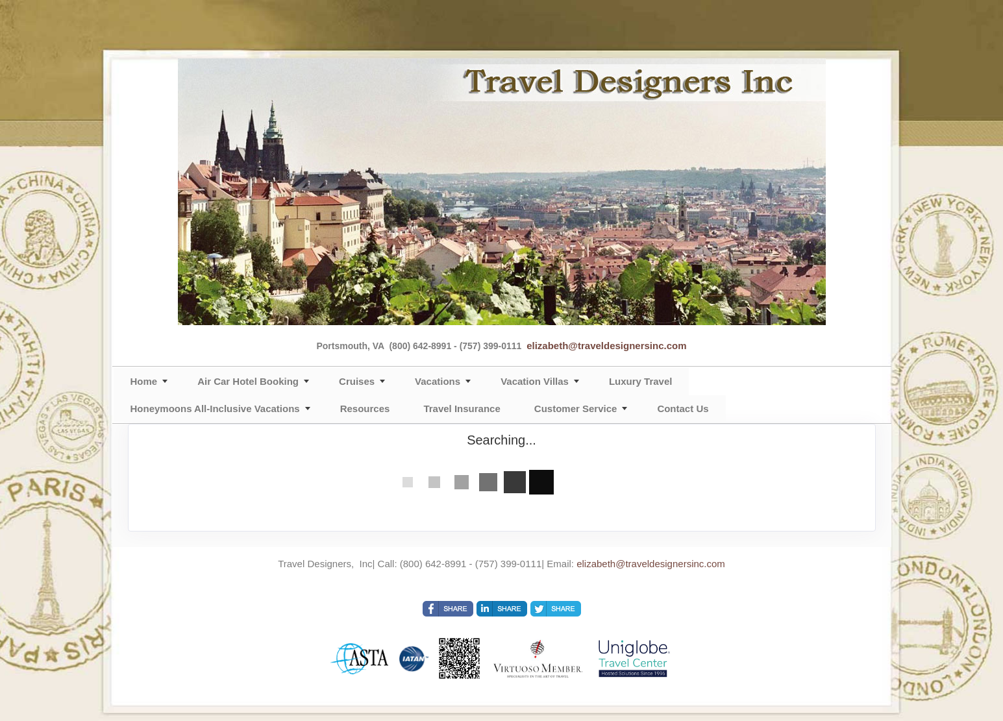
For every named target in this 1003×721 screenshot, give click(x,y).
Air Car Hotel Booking (248, 381)
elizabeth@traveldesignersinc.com (606, 345)
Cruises (357, 381)
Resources (365, 408)
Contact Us (682, 408)
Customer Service (575, 408)
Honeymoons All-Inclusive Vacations (215, 408)
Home (144, 381)
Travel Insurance (461, 408)
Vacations (437, 381)
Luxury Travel (641, 381)
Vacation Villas (535, 381)
